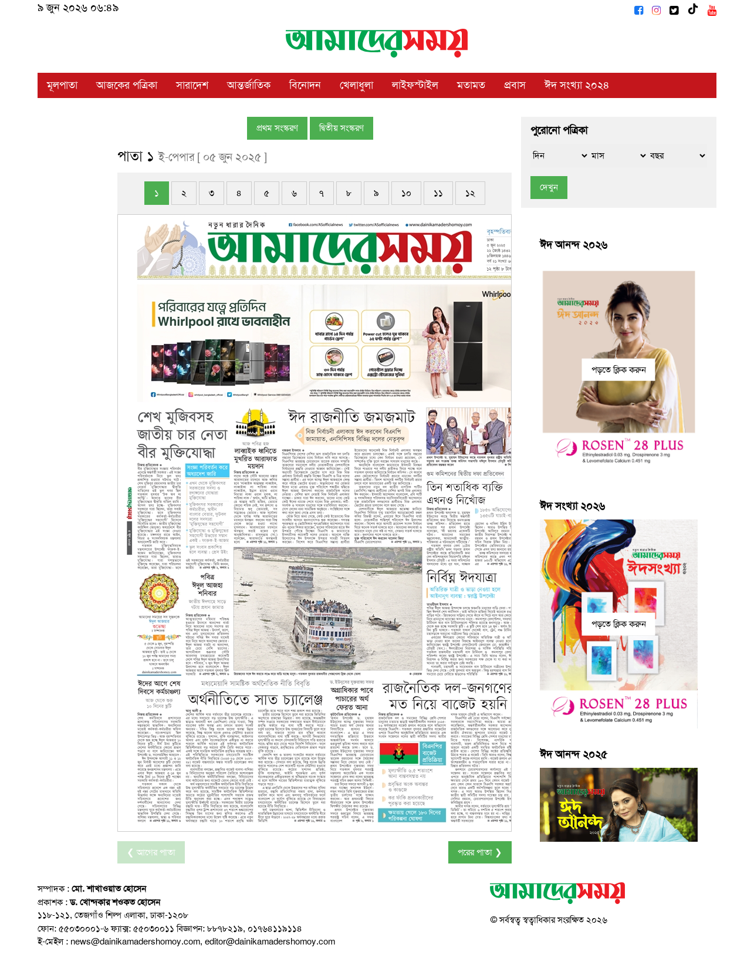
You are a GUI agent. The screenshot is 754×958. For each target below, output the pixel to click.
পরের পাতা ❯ (480, 852)
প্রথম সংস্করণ (277, 128)
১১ (438, 193)
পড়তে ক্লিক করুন (618, 369)
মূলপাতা (62, 85)
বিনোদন (305, 85)
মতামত (471, 85)
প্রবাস (515, 85)
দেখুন (549, 187)
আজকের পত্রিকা (126, 85)
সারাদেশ (192, 85)
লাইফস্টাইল (415, 85)
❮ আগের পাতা (151, 852)
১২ (470, 193)
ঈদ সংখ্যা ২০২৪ (577, 85)
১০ (406, 193)
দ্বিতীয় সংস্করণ (341, 128)
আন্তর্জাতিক (249, 85)
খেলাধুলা (356, 85)
